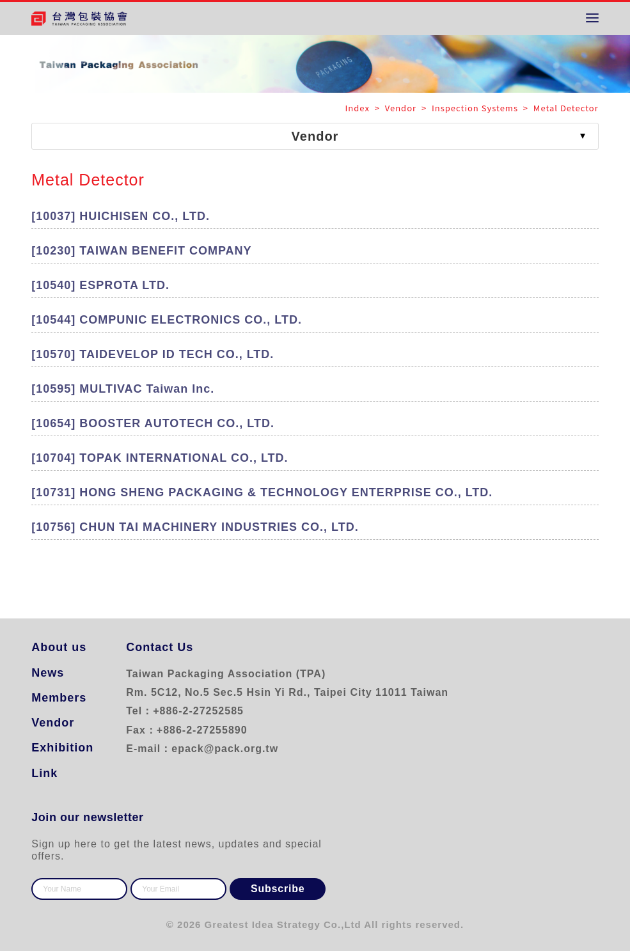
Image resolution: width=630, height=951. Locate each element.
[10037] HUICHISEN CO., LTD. (120, 216)
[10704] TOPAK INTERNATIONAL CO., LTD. (159, 458)
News (47, 672)
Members (58, 697)
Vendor (52, 722)
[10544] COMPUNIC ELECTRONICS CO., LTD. (166, 319)
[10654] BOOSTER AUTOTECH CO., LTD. (152, 423)
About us (58, 647)
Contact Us (159, 647)
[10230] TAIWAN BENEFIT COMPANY (141, 250)
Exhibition (62, 747)
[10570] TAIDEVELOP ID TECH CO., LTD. (152, 354)
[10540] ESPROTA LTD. (100, 285)
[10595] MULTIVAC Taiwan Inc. (122, 388)
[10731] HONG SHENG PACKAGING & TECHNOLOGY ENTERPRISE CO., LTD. (261, 492)
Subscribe (278, 888)
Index (358, 108)
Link (44, 773)
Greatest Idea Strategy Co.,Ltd (283, 924)
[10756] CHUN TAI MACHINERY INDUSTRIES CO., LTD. (194, 527)
